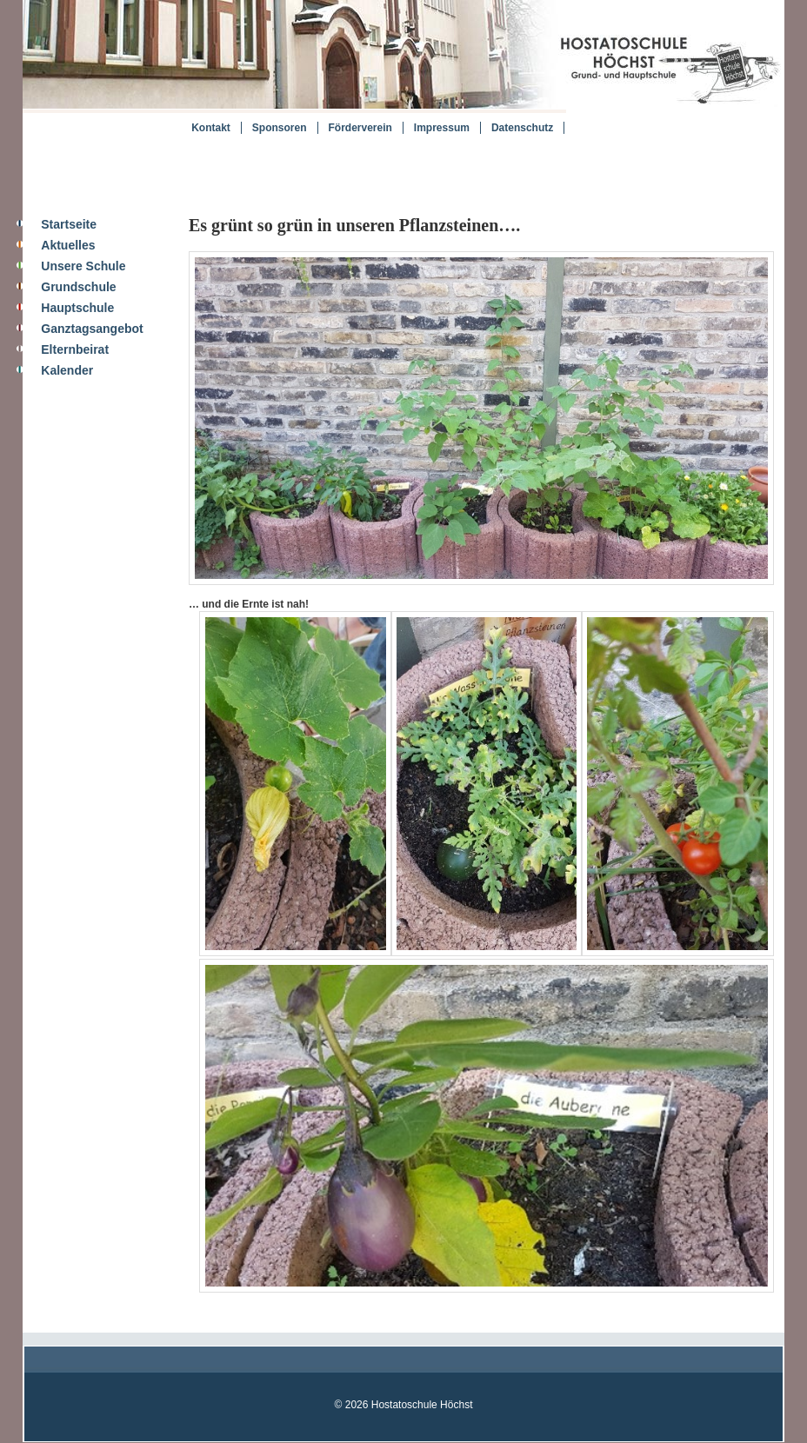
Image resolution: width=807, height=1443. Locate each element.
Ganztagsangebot (92, 329)
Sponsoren (279, 128)
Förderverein (360, 128)
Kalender (67, 370)
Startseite (69, 224)
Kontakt (210, 128)
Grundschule (78, 287)
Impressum (442, 128)
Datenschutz (522, 128)
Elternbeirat (75, 349)
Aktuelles (68, 245)
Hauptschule (77, 308)
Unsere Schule (83, 266)
